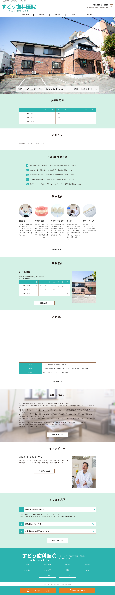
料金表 (73, 14)
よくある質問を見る (57, 540)
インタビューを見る (44, 471)
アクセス (89, 14)
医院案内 (41, 14)
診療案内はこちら (57, 249)
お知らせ (47, 575)
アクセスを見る (57, 381)
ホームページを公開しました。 (37, 143)
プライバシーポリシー (67, 575)
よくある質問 (47, 570)
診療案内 (57, 14)
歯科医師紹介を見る (57, 434)
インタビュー (27, 570)
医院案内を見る (44, 303)
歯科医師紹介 (25, 14)
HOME (27, 564)
